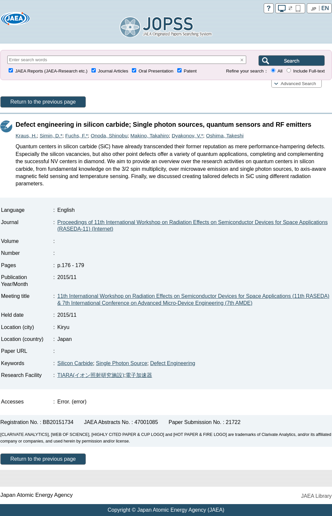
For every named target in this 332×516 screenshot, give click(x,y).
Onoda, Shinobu (109, 135)
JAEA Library (316, 496)
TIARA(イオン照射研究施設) (90, 375)
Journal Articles (113, 71)
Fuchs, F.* (76, 135)
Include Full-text (309, 71)
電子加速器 (139, 375)
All (279, 71)
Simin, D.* (51, 135)
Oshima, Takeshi (225, 135)
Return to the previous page (43, 102)
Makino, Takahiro (150, 135)
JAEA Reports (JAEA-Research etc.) (51, 71)
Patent (190, 71)
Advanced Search (298, 83)
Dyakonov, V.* (187, 135)
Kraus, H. (26, 135)
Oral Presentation (155, 71)
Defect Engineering (172, 363)
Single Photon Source (121, 363)
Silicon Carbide (75, 363)
